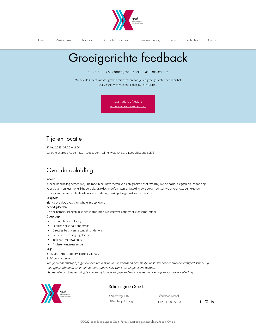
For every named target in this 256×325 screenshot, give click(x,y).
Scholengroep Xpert (126, 286)
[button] (116, 40)
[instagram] (206, 302)
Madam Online (166, 321)
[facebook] (201, 302)
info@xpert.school (168, 296)
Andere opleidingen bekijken (128, 106)
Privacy (125, 321)
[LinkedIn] (212, 302)
